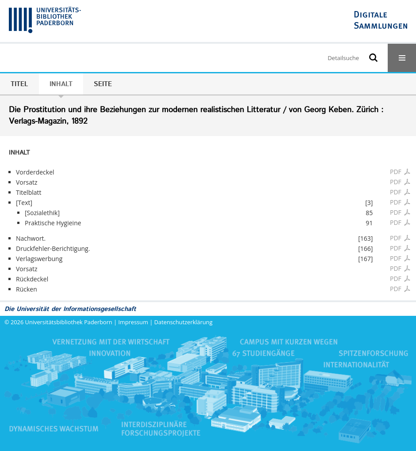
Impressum (133, 322)
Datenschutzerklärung (183, 322)
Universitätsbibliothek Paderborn (68, 322)
